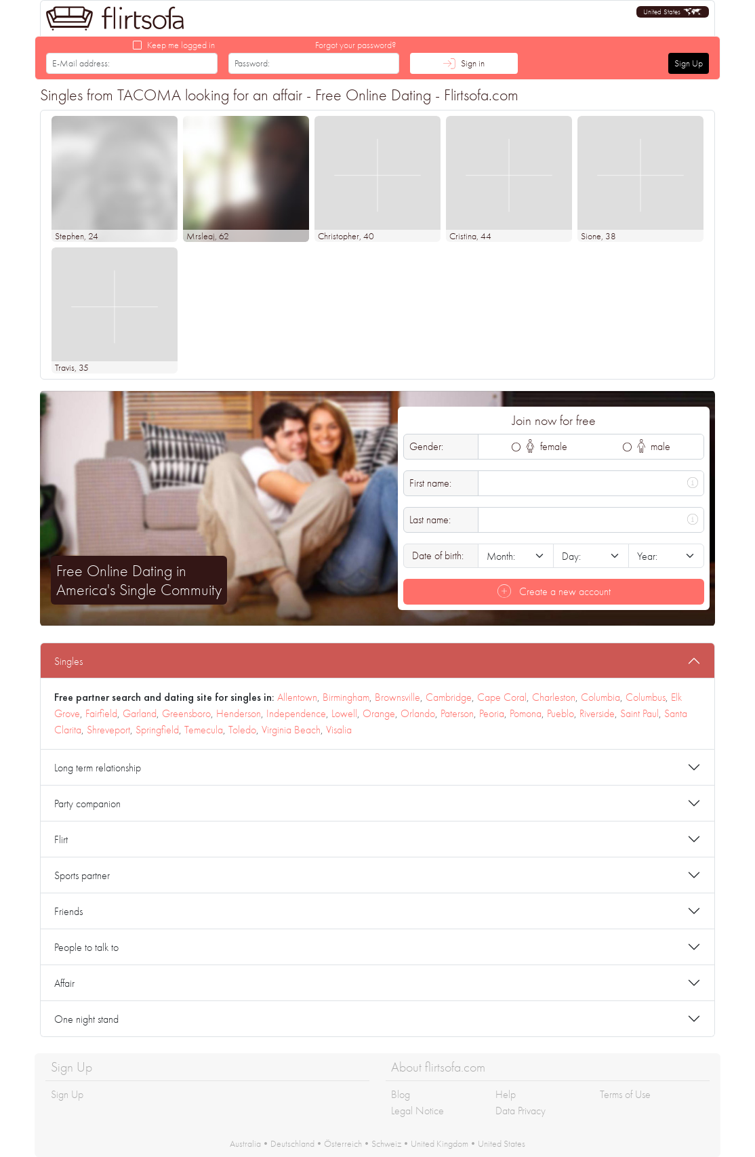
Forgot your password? (355, 45)
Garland (140, 713)
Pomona (526, 713)
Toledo (242, 730)
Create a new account (554, 591)
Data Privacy (520, 1110)
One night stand (86, 1019)
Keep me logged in (181, 45)
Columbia (600, 697)
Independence (296, 713)
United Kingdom (439, 1143)
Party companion (87, 803)
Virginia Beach (291, 730)
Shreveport (108, 730)
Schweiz (386, 1143)
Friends (68, 911)
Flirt (61, 839)
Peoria (491, 713)
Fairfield (101, 713)
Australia (245, 1143)
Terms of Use (625, 1094)
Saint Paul (639, 713)
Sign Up (688, 63)
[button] (672, 12)
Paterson (457, 713)
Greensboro (186, 713)
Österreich (343, 1143)
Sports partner (82, 875)
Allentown (297, 697)
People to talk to (86, 947)
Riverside (597, 713)
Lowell (344, 713)
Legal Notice (417, 1110)
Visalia (339, 730)
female (546, 446)
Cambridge (449, 697)
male (654, 446)
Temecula (203, 730)
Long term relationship (97, 767)
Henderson (238, 713)
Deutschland (292, 1143)
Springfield (157, 730)
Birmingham (346, 697)
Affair (64, 983)
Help (505, 1094)
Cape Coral (502, 697)
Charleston (553, 697)
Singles (68, 661)
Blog (400, 1094)
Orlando (418, 713)
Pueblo (560, 713)
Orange (379, 713)
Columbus (646, 697)
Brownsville (397, 697)
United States (501, 1143)
